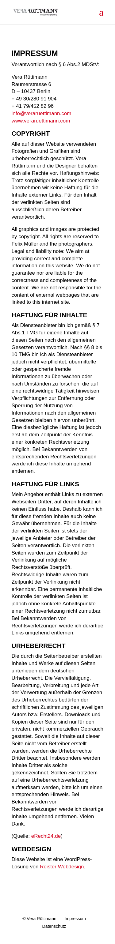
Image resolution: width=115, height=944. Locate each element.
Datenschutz (54, 926)
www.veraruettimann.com (41, 121)
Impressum (75, 918)
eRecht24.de (46, 836)
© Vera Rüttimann (39, 918)
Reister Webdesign (62, 867)
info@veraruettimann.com (41, 113)
